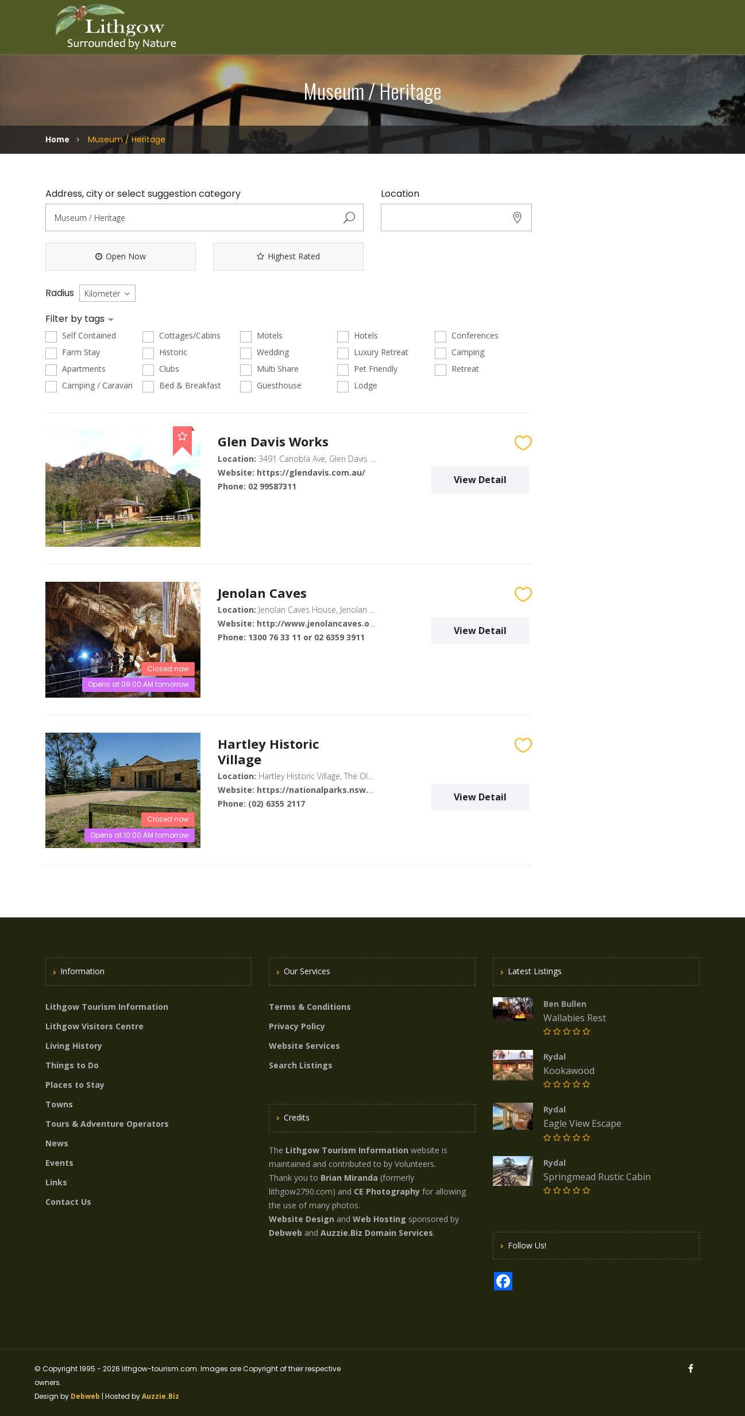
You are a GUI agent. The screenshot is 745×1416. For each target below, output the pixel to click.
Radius (59, 293)
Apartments (75, 369)
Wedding (264, 353)
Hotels (357, 336)
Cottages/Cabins (181, 336)
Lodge (357, 386)
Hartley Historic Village (268, 751)
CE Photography (387, 1191)
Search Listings (301, 1065)
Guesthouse (271, 386)
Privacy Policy (297, 1026)
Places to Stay (75, 1084)
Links (56, 1182)
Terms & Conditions (310, 1006)
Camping (459, 353)
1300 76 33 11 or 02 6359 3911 (306, 637)
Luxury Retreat (372, 353)
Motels (261, 336)
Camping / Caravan (89, 386)
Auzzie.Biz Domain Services (377, 1232)
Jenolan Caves (262, 592)
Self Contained (80, 336)
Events (59, 1162)
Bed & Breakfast (181, 386)
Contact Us (68, 1201)
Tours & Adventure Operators (107, 1123)
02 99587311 (272, 486)
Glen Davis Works (273, 441)
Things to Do (72, 1065)
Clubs (160, 369)
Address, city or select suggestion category (143, 194)
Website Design (301, 1218)
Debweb (85, 1396)
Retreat (457, 369)
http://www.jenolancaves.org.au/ (326, 623)
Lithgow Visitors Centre (94, 1026)
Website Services (304, 1045)
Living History (73, 1045)
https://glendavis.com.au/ (311, 472)
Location (400, 194)
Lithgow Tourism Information (106, 1006)
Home (57, 139)
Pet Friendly (367, 369)
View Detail (480, 479)
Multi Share (269, 369)
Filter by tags (76, 319)
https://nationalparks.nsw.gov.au (326, 789)
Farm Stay (72, 353)
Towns (59, 1104)
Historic (164, 353)
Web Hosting (379, 1218)
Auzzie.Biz (160, 1396)
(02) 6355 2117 (276, 803)
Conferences (467, 336)
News (56, 1143)
